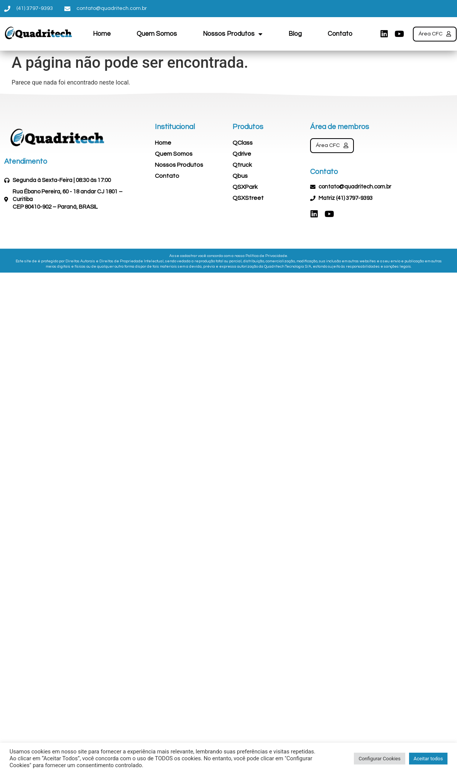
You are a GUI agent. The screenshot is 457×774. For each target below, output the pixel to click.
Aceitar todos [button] (428, 758)
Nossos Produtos (233, 34)
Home (102, 33)
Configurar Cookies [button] (379, 758)
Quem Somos (157, 33)
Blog (295, 33)
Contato (340, 33)
